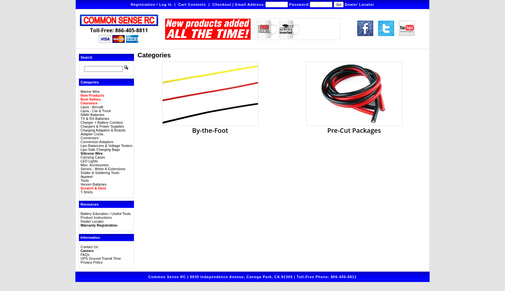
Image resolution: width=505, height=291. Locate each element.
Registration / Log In (151, 4)
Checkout (222, 4)
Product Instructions (96, 217)
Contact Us (89, 247)
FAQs (85, 255)
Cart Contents (192, 4)
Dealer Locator (359, 4)
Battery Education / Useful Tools (106, 214)
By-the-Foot (210, 127)
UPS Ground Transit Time (101, 258)
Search (86, 57)
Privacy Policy (91, 262)
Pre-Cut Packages (354, 127)
